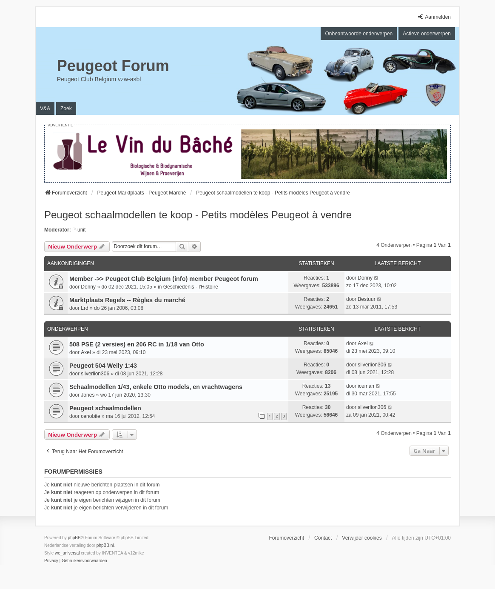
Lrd (84, 308)
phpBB (74, 537)
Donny (88, 287)
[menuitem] (51, 561)
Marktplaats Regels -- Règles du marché (127, 300)
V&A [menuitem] (45, 109)
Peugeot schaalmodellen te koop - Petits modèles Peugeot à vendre (198, 214)
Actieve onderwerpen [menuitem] (427, 34)
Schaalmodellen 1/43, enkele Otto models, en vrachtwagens (155, 386)
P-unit (78, 230)
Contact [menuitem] (323, 538)
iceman (366, 386)
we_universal (67, 553)
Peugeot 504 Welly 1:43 (103, 365)
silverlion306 (95, 374)
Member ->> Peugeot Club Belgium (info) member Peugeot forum (163, 278)
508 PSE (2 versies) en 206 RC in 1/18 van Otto (136, 344)
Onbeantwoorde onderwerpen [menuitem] (359, 34)
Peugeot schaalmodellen (105, 408)
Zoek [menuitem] (66, 109)
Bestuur (366, 299)
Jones (87, 395)
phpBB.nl (105, 545)
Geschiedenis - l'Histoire (190, 287)
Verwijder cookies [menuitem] (361, 538)
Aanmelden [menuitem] (434, 17)
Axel (86, 352)
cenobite (90, 416)
